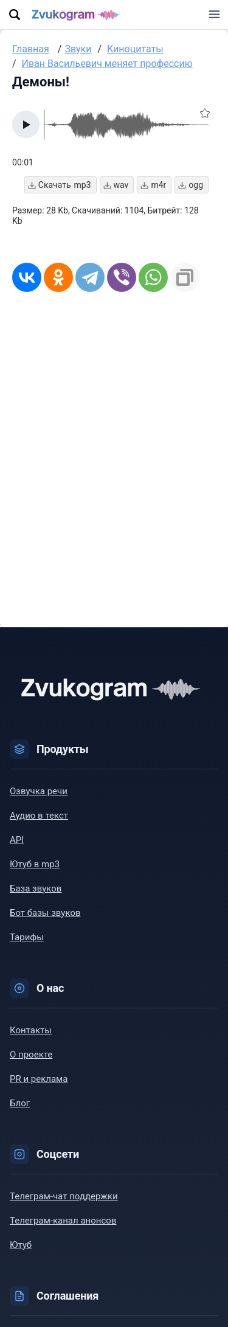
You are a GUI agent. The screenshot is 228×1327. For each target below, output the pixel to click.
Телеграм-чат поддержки (64, 1196)
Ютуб (21, 1244)
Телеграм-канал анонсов (63, 1220)
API (17, 839)
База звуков (35, 888)
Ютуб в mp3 (35, 864)
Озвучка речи (38, 791)
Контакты (31, 1030)
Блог (20, 1103)
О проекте (31, 1054)
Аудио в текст (39, 815)
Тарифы (27, 937)
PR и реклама (38, 1078)
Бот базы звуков (45, 912)
